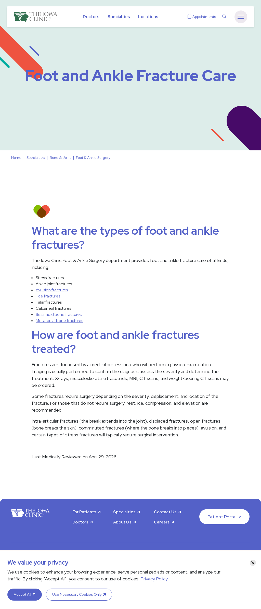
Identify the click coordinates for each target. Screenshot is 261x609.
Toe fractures (48, 296)
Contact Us (165, 512)
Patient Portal (222, 517)
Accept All (22, 594)
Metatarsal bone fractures (59, 320)
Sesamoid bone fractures (59, 314)
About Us (122, 522)
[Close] (253, 563)
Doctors (91, 16)
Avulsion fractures (52, 290)
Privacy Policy (154, 579)
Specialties (119, 16)
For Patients (84, 512)
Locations (148, 16)
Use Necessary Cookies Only (76, 594)
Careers (161, 522)
